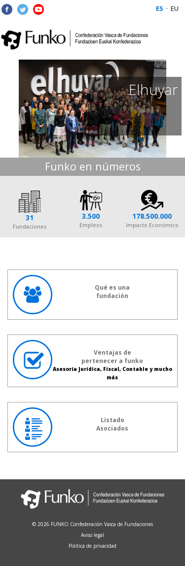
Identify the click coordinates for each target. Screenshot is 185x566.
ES (159, 8)
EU (175, 8)
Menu (171, 39)
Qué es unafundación (71, 294)
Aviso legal (92, 535)
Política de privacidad (92, 546)
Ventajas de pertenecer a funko (92, 360)
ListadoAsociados (70, 427)
